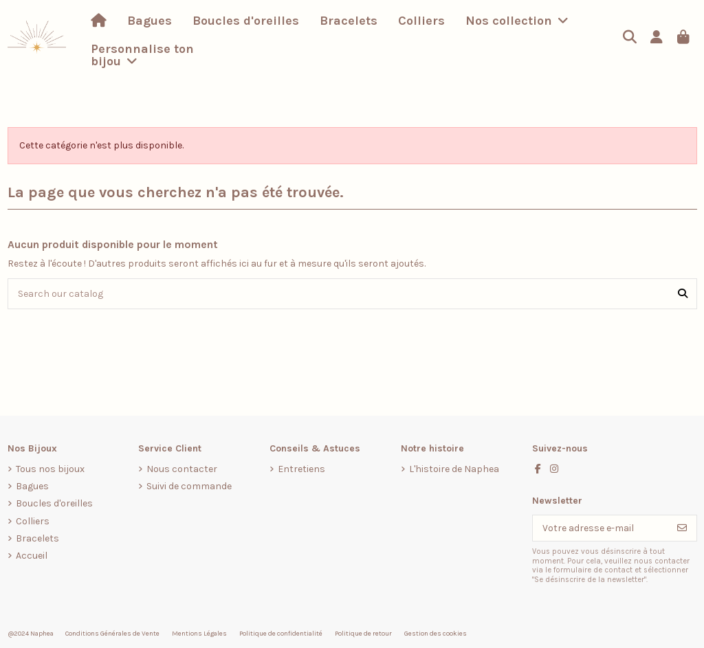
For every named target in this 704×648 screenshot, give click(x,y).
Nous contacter (181, 469)
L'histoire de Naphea (454, 469)
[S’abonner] (682, 528)
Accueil (31, 555)
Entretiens (301, 469)
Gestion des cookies (435, 633)
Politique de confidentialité (280, 633)
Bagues (32, 486)
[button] (517, 20)
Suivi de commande (189, 486)
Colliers (33, 521)
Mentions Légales (199, 633)
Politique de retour (363, 633)
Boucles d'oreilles (54, 503)
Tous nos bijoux (50, 469)
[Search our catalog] (682, 293)
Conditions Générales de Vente (112, 633)
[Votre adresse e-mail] (600, 528)
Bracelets (37, 538)
